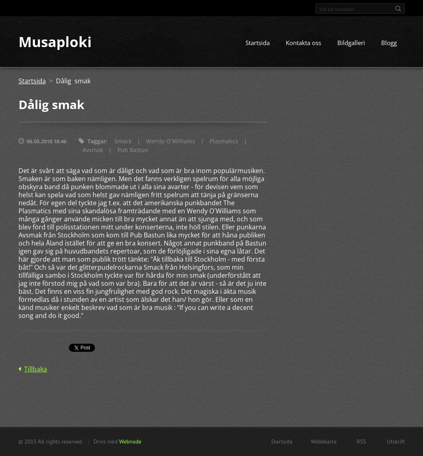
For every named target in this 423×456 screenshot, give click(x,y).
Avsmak (93, 150)
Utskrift (396, 441)
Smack (123, 141)
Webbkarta (324, 441)
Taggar (96, 141)
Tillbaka (35, 369)
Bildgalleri (351, 43)
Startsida (258, 43)
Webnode (130, 441)
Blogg (389, 43)
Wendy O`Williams (170, 141)
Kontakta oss (303, 43)
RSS (361, 441)
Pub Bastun (133, 150)
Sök (398, 8)
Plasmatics (224, 141)
